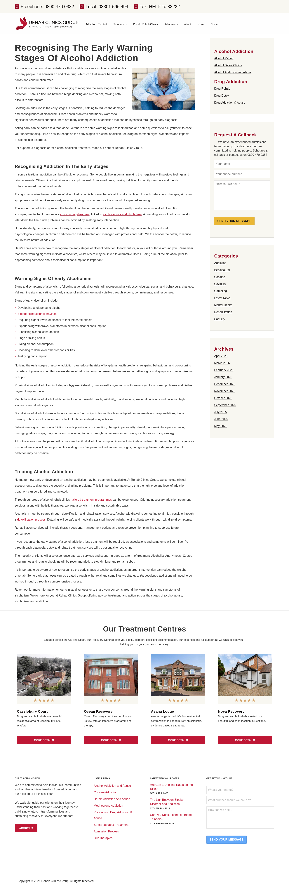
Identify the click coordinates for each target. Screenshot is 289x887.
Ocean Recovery (98, 711)
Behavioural (222, 270)
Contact (215, 24)
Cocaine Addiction (105, 792)
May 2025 (220, 426)
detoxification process (31, 519)
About (187, 24)
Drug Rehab (222, 88)
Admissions (171, 24)
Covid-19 (220, 284)
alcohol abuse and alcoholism (122, 214)
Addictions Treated (96, 24)
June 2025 (221, 419)
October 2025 (223, 398)
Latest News (222, 298)
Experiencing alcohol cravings (37, 313)
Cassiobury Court (32, 711)
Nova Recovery (231, 711)
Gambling (220, 291)
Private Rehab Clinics (145, 24)
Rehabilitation (223, 312)
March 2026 (222, 363)
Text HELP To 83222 (160, 6)
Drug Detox (221, 95)
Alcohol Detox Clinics (228, 65)
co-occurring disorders (74, 214)
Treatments (120, 24)
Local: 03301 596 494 (107, 6)
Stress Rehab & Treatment (111, 824)
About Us (26, 828)
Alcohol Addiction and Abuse (232, 72)
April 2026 (220, 356)
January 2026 (223, 377)
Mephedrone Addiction (108, 805)
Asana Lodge (162, 711)
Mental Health (223, 305)
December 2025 (224, 384)
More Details (44, 740)
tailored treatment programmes (92, 499)
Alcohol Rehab (223, 58)
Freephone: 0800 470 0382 (47, 6)
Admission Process (106, 831)
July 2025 (220, 412)
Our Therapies (103, 838)
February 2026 (223, 370)
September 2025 (225, 405)
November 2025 (224, 391)
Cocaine (219, 277)
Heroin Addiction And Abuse (112, 799)
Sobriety (219, 319)
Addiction (220, 263)
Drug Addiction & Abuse (229, 102)
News (201, 24)
